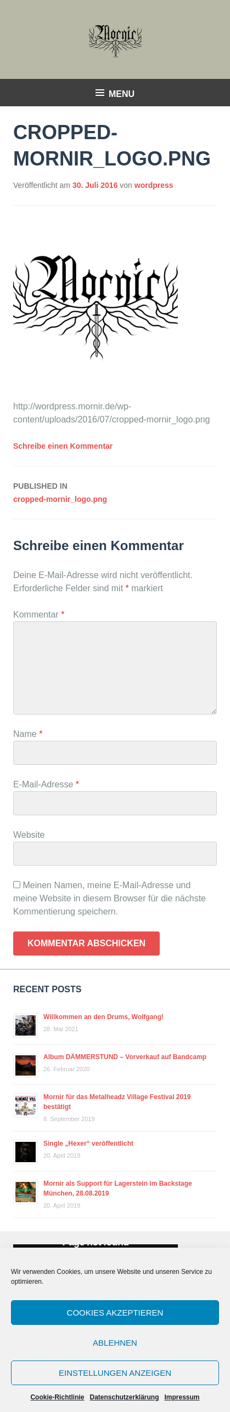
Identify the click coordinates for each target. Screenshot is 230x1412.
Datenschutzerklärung (124, 1397)
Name (27, 734)
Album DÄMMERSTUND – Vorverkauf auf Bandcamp (124, 1057)
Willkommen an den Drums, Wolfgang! (103, 1017)
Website (29, 834)
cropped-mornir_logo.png (115, 491)
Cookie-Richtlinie (57, 1397)
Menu (121, 94)
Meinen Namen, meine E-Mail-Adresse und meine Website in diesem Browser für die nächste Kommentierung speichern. (109, 898)
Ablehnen (115, 1342)
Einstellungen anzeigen (115, 1372)
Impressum (182, 1397)
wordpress (153, 185)
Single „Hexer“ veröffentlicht (88, 1143)
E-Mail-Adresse (46, 784)
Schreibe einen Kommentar (63, 446)
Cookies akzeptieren (115, 1312)
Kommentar (38, 614)
